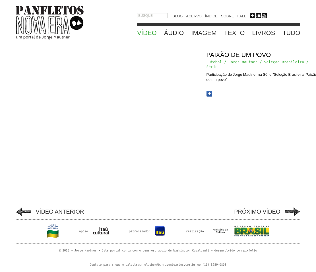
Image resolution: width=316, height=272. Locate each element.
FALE (242, 16)
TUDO (291, 32)
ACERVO (194, 16)
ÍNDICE (211, 16)
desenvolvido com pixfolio (235, 250)
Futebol (214, 62)
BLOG (177, 16)
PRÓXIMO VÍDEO (257, 211)
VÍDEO (146, 32)
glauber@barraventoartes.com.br (169, 265)
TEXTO (234, 32)
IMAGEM (203, 32)
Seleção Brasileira (284, 62)
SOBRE (227, 16)
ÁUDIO (174, 32)
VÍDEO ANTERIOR (60, 211)
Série (212, 66)
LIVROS (263, 32)
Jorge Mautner (243, 62)
